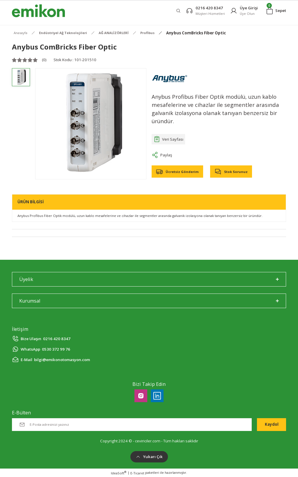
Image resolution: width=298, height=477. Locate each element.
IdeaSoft (118, 473)
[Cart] (276, 11)
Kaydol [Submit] (272, 424)
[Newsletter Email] (132, 424)
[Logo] (38, 10)
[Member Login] (244, 10)
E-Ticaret (137, 473)
